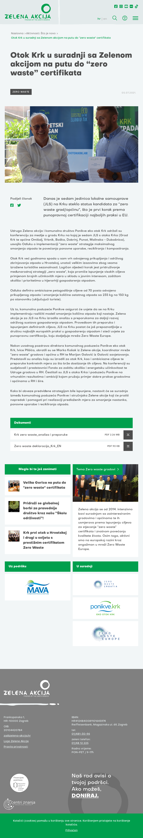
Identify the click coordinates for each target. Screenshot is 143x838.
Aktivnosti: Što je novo (41, 33)
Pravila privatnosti (16, 747)
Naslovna (17, 33)
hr (99, 18)
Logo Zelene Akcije (16, 741)
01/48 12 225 (80, 743)
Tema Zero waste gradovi (95, 469)
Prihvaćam (71, 830)
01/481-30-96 (81, 734)
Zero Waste (21, 92)
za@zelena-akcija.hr (17, 736)
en (105, 18)
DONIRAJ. (85, 795)
